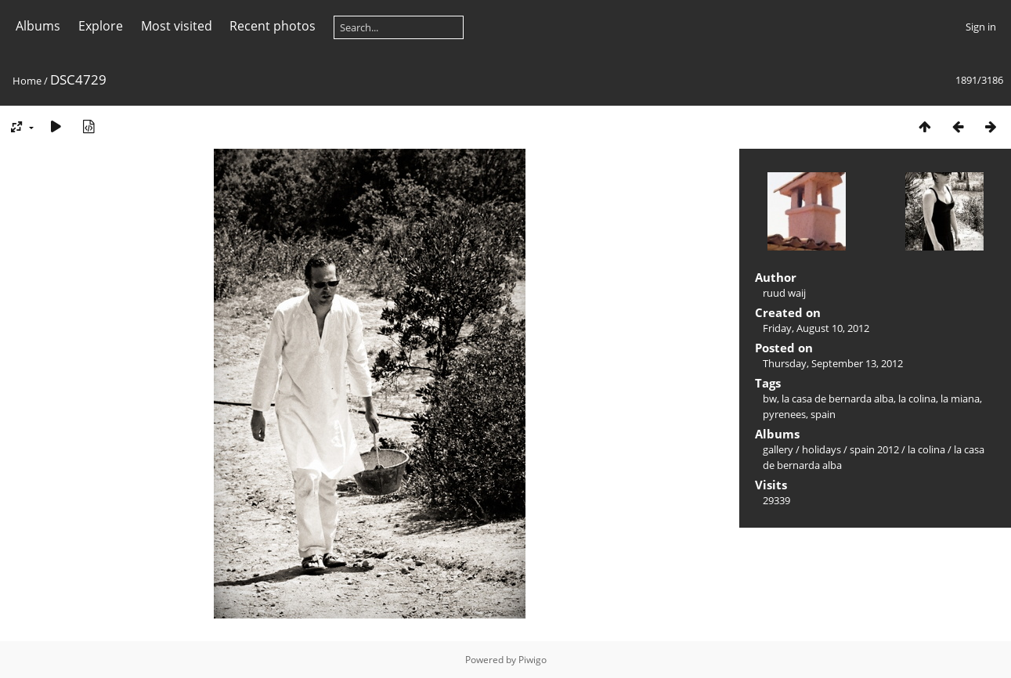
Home (27, 81)
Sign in (981, 27)
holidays (821, 449)
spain (823, 414)
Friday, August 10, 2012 (816, 328)
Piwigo (532, 659)
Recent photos (272, 25)
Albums (38, 25)
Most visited (176, 25)
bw (770, 398)
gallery (778, 449)
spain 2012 (874, 449)
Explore (100, 25)
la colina (917, 398)
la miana (960, 398)
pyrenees (784, 414)
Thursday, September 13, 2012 (833, 363)
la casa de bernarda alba (838, 398)
